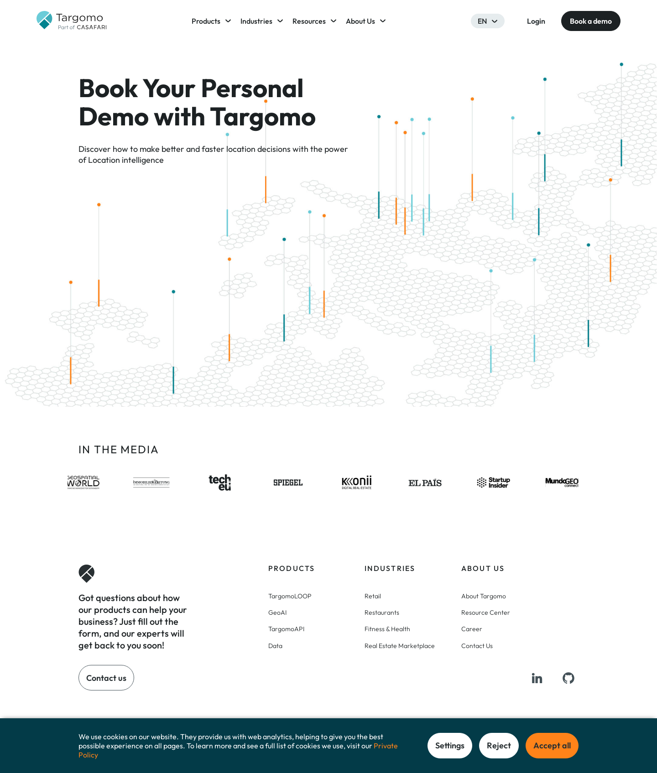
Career (471, 629)
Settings (449, 745)
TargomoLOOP (290, 596)
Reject (499, 745)
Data (275, 646)
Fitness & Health (387, 629)
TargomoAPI (286, 629)
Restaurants (382, 612)
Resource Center (485, 612)
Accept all (552, 745)
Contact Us (477, 646)
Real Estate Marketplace (400, 646)
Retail (373, 596)
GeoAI (277, 612)
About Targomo (483, 596)
